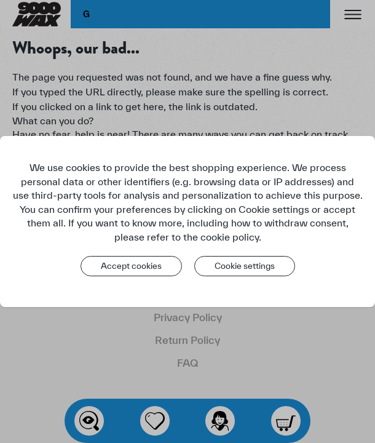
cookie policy (229, 236)
